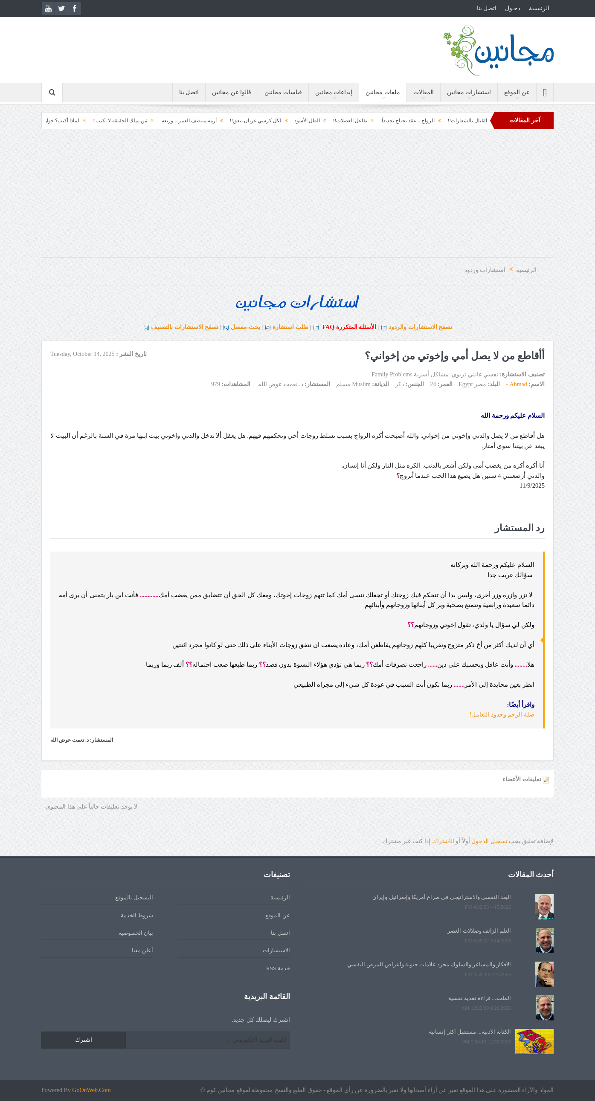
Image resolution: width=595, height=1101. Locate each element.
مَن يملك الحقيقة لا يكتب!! (94, 121)
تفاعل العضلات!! (325, 121)
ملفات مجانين (383, 92)
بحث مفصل (245, 327)
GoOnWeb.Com (91, 1090)
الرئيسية (539, 8)
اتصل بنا (487, 8)
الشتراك (443, 841)
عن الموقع (517, 92)
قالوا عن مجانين (231, 92)
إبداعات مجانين (334, 92)
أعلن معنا (142, 950)
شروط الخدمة (137, 915)
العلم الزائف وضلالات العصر (479, 931)
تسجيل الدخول (489, 841)
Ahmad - (516, 384)
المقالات (423, 92)
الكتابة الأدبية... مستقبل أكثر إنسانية (470, 1032)
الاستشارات (276, 950)
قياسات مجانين (283, 92)
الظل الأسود (282, 121)
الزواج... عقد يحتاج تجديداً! (382, 121)
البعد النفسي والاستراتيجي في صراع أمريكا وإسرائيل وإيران (441, 897)
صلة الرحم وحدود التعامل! (502, 714)
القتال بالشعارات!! (442, 121)
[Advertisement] (298, 197)
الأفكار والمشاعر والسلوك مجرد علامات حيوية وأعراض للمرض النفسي (429, 964)
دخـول (512, 8)
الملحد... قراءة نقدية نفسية (479, 998)
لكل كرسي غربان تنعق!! (230, 121)
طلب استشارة (290, 327)
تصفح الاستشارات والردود (420, 327)
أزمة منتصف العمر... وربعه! (163, 121)
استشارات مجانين (469, 92)
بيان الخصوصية (136, 933)
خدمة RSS (278, 968)
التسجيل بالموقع (134, 897)
